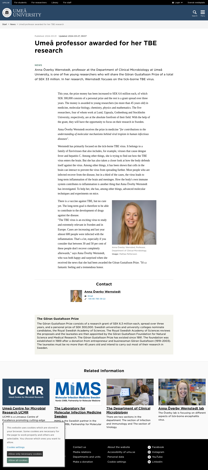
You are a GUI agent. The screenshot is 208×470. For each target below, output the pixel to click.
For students (20, 2)
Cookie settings (116, 461)
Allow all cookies (17, 460)
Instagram (156, 451)
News (13, 24)
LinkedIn (155, 461)
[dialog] (34, 444)
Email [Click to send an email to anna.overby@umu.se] (90, 296)
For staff (67, 2)
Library (54, 2)
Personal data (115, 456)
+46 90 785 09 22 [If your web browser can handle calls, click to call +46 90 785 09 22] (96, 298)
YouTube (155, 456)
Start (4, 24)
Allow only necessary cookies (25, 453)
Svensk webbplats (196, 2)
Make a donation (83, 461)
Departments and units (87, 456)
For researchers (39, 2)
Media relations (82, 451)
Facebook (156, 446)
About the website (118, 446)
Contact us (79, 446)
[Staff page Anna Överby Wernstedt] (102, 292)
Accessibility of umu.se (121, 451)
